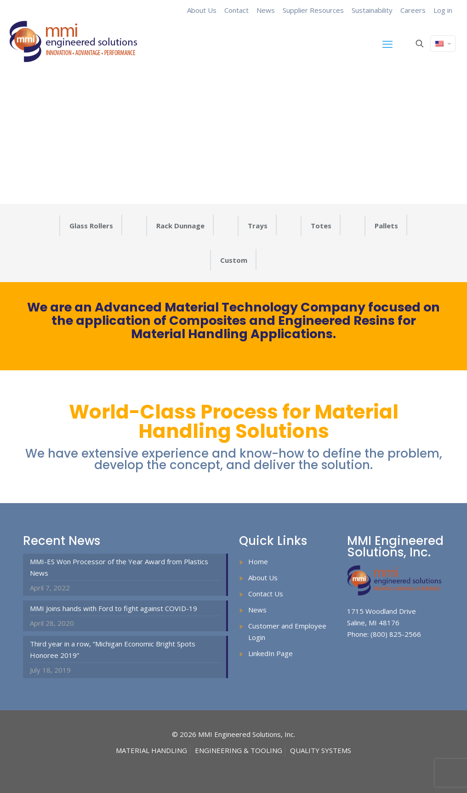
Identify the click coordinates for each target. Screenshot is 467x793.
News (265, 10)
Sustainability (372, 10)
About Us (201, 10)
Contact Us (265, 593)
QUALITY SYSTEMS (320, 750)
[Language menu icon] (443, 43)
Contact (236, 10)
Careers (413, 10)
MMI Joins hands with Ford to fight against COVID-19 (113, 608)
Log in (442, 10)
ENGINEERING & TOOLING (238, 750)
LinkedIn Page (270, 653)
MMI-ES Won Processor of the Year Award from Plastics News (119, 567)
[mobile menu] (387, 43)
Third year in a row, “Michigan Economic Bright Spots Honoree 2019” (112, 649)
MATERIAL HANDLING (151, 750)
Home (258, 561)
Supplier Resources (313, 10)
